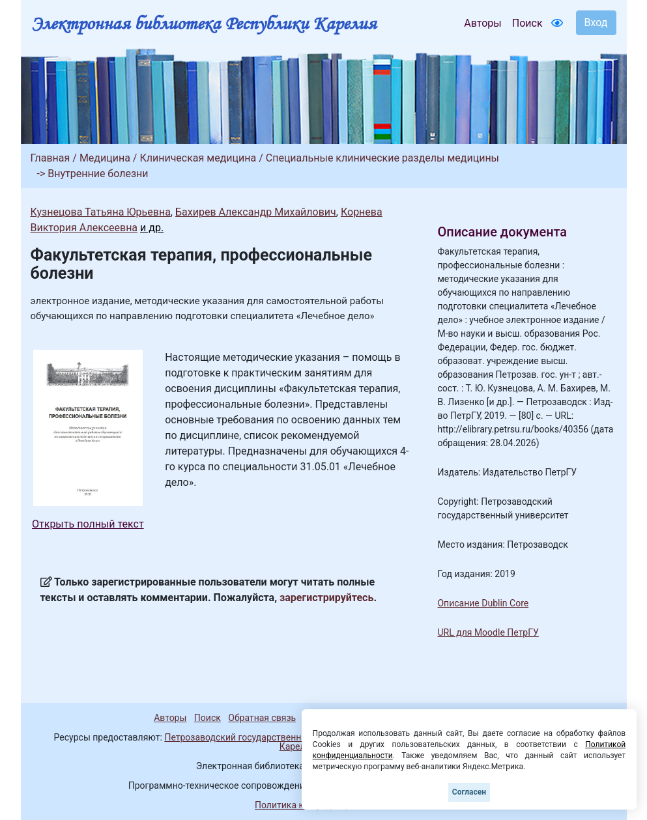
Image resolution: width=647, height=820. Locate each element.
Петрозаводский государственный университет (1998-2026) (292, 737)
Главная (50, 158)
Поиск (527, 23)
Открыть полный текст (88, 524)
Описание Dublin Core (482, 603)
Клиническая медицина (197, 158)
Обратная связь (262, 718)
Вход (596, 22)
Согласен (469, 792)
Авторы (482, 23)
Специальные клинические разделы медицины (382, 158)
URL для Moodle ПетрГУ (487, 632)
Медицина (104, 158)
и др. (152, 227)
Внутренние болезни (98, 173)
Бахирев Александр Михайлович (255, 212)
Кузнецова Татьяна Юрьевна (101, 212)
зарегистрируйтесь (326, 597)
